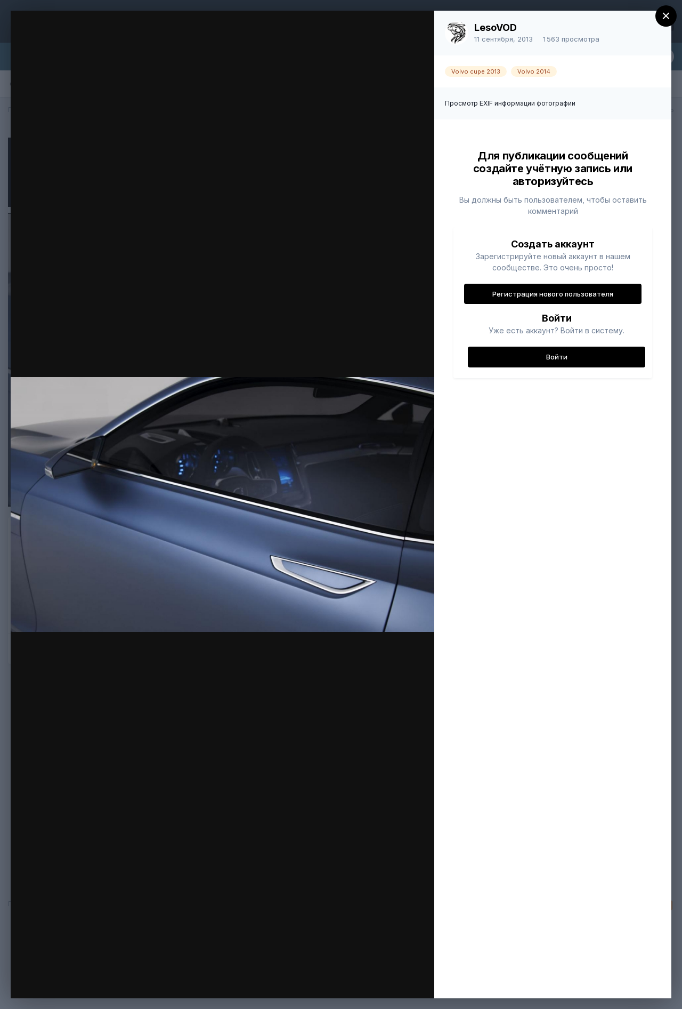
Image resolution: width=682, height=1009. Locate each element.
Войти (556, 357)
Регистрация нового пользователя (552, 294)
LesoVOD (495, 27)
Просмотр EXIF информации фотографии (510, 103)
